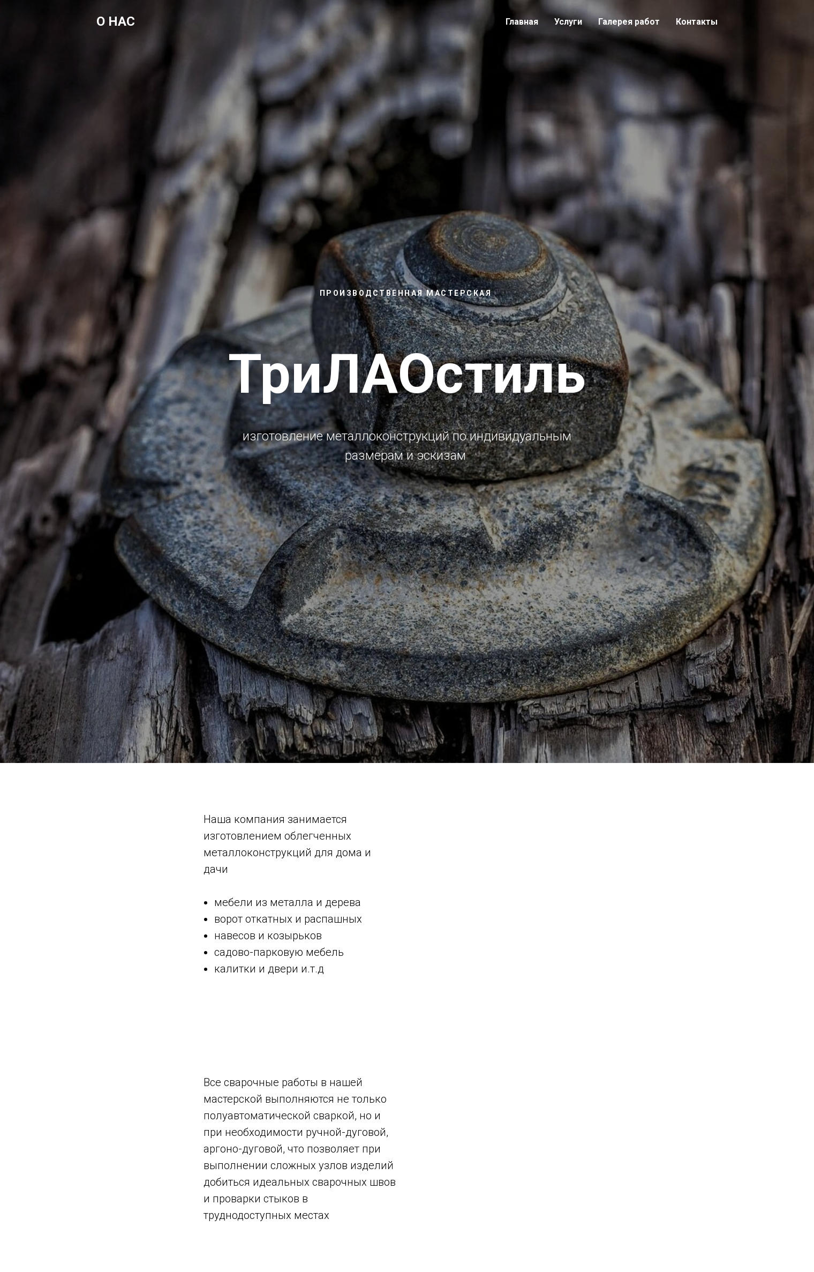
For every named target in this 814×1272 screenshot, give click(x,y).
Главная (522, 22)
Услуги (568, 22)
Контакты (697, 22)
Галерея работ (629, 22)
